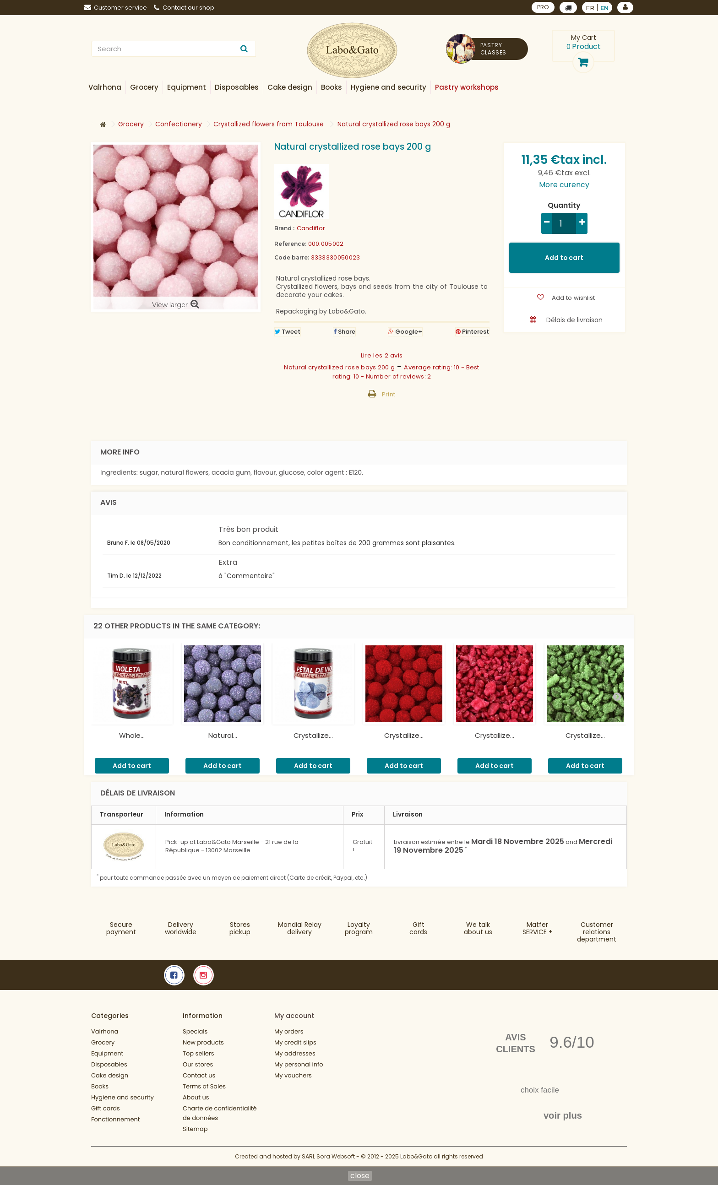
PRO (543, 7)
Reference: (290, 243)
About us (196, 1097)
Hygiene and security (122, 1097)
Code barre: (291, 257)
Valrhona (104, 1031)
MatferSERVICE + (537, 928)
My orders (289, 1031)
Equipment (107, 1053)
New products (203, 1042)
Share (344, 331)
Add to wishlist (572, 297)
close (360, 1176)
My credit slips (295, 1042)
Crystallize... (313, 735)
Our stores (198, 1064)
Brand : (284, 228)
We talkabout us (478, 928)
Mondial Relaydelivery (299, 928)
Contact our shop (184, 7)
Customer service (115, 7)
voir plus (563, 1115)
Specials (195, 1031)
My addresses (294, 1053)
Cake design (109, 1075)
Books (100, 1086)
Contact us (199, 1075)
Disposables (109, 1064)
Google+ (405, 331)
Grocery (102, 1042)
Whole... (132, 735)
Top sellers (198, 1053)
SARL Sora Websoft (328, 1156)
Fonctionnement (115, 1119)
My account (294, 1015)
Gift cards (418, 928)
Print (389, 394)
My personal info (298, 1064)
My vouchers (293, 1075)
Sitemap (195, 1129)
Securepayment (121, 928)
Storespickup (239, 928)
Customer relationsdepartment (596, 932)
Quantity (564, 205)
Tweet (287, 331)
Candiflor (311, 228)
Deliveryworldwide (180, 928)
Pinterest (472, 331)
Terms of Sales (204, 1086)
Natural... (222, 735)
